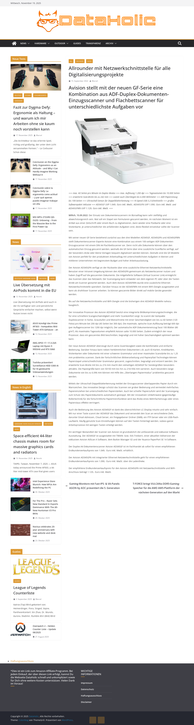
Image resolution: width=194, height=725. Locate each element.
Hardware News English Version (28, 424)
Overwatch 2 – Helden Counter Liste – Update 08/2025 (44, 629)
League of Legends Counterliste (29, 590)
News (23, 43)
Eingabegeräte (40, 95)
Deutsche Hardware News (25, 278)
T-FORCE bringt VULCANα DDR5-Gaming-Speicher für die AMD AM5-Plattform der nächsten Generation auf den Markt (158, 488)
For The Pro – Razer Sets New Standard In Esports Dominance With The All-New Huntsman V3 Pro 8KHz (45, 507)
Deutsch (18, 95)
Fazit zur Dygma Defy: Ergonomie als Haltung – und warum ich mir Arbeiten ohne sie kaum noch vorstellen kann (34, 118)
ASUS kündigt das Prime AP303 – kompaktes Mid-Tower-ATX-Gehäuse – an (45, 326)
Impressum (86, 682)
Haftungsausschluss (22, 661)
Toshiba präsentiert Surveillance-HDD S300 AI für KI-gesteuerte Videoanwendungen (46, 367)
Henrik (39, 296)
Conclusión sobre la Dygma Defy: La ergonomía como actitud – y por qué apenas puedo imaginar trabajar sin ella (45, 195)
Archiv (109, 43)
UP (92, 720)
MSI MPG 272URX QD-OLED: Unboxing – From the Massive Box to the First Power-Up (45, 222)
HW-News (79, 61)
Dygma (27, 95)
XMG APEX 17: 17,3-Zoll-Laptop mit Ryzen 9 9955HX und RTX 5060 (45, 346)
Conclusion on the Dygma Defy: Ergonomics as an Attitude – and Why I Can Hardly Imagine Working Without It (46, 168)
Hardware (40, 43)
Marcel (95, 81)
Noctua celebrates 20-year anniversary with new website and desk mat (44, 531)
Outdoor (60, 43)
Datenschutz (87, 689)
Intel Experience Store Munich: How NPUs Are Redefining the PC (44, 484)
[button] (28, 43)
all (71, 61)
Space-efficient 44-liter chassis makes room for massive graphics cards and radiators (34, 444)
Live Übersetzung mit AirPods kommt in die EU (34, 287)
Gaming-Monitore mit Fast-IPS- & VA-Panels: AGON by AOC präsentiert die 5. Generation (93, 486)
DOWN (101, 720)
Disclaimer (86, 702)
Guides (77, 43)
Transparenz (93, 43)
